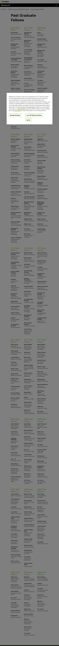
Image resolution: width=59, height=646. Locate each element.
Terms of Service (21, 108)
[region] (29, 108)
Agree (28, 120)
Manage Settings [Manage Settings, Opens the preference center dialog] (15, 115)
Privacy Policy (21, 107)
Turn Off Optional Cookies (34, 115)
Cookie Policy (31, 107)
